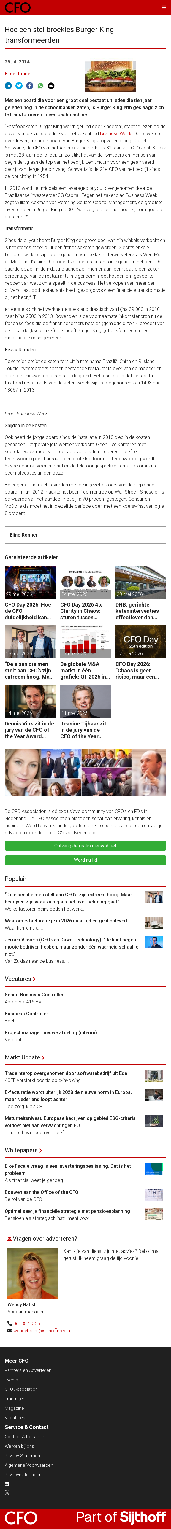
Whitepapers (21, 1150)
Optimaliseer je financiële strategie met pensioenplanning (67, 1211)
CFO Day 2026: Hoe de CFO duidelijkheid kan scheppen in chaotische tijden (28, 611)
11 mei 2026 (74, 713)
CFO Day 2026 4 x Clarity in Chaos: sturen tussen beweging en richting (81, 611)
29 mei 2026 (19, 594)
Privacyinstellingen (23, 1474)
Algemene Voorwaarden (29, 1465)
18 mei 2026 (19, 653)
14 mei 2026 (19, 713)
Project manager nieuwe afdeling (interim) (51, 1032)
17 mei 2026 (74, 653)
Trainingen (15, 1398)
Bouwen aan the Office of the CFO (41, 1192)
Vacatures (18, 978)
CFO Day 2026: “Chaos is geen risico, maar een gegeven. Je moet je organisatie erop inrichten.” (140, 670)
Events (11, 1379)
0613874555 (26, 1323)
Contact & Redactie (24, 1436)
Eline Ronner (18, 74)
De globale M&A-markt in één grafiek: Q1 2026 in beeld (83, 670)
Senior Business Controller (34, 994)
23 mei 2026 (130, 594)
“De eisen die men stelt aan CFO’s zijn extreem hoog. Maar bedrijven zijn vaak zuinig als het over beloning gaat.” (30, 670)
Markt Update (22, 1057)
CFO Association (21, 1389)
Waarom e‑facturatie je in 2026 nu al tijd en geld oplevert (66, 921)
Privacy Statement (23, 1455)
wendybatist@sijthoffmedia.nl (44, 1331)
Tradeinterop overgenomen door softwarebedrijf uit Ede (66, 1073)
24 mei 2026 (74, 594)
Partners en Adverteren (28, 1370)
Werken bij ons (19, 1446)
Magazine (14, 1408)
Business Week (116, 133)
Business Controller (26, 1013)
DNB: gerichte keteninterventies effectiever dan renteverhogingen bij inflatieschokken (139, 611)
